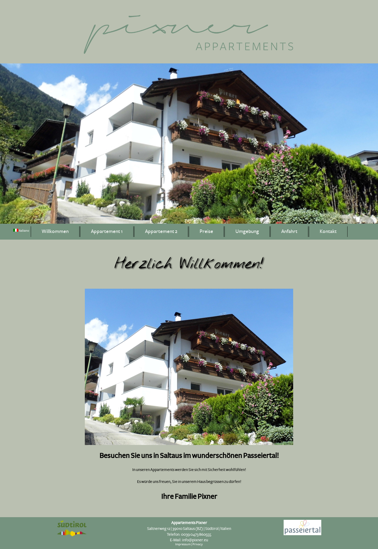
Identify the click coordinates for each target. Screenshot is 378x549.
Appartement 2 (161, 231)
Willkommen (55, 231)
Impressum (183, 544)
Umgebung (247, 231)
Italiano (21, 231)
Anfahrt (289, 231)
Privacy (197, 544)
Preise (206, 231)
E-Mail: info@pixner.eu (189, 540)
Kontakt (328, 231)
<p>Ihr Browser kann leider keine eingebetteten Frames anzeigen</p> (189, 378)
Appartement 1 (107, 231)
